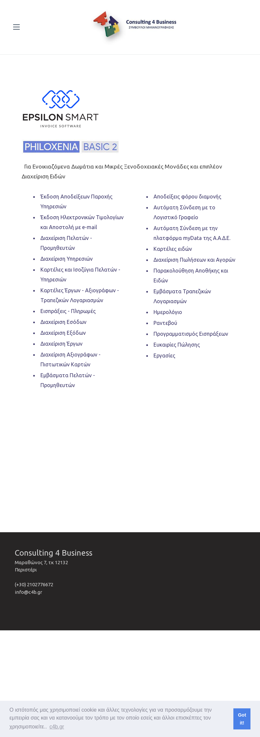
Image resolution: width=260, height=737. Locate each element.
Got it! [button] (242, 718)
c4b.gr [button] (56, 726)
